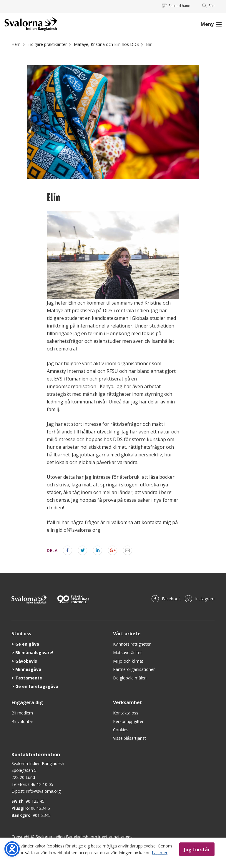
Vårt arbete (127, 633)
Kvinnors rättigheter (132, 644)
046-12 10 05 (40, 784)
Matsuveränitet (127, 652)
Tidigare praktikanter (47, 44)
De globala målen (130, 678)
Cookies (120, 729)
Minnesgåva (28, 669)
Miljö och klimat (128, 661)
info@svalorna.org (43, 791)
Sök (208, 5)
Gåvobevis (26, 661)
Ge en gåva (27, 644)
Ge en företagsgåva (36, 686)
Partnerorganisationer (134, 669)
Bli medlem (22, 713)
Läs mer (159, 852)
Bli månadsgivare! (34, 652)
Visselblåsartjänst (129, 738)
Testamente (28, 678)
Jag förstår (197, 849)
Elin (149, 44)
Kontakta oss (125, 713)
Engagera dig (27, 702)
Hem (16, 44)
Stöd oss (21, 633)
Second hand (176, 5)
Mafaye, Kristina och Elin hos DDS (106, 44)
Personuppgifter (128, 721)
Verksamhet (127, 702)
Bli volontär (22, 721)
